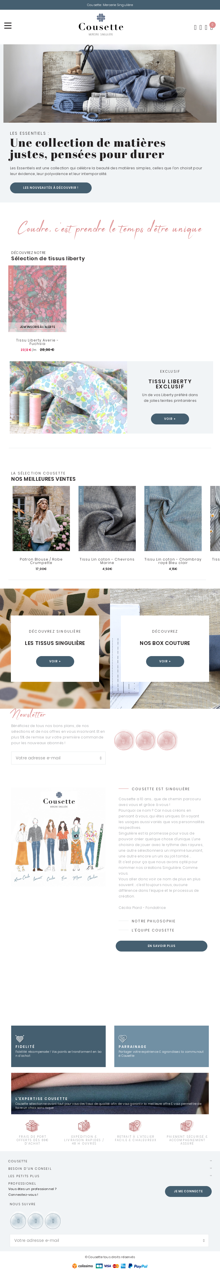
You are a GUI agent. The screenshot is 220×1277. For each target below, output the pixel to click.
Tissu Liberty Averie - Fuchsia (37, 342)
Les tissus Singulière (55, 643)
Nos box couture (165, 643)
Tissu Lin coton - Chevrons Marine (107, 561)
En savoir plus (162, 946)
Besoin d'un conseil (30, 1169)
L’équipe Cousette (153, 931)
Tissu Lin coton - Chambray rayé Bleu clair (173, 561)
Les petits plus (24, 1176)
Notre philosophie (154, 922)
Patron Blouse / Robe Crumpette (41, 561)
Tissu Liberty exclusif (170, 384)
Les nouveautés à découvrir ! (50, 188)
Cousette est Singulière (161, 789)
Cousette (18, 1161)
